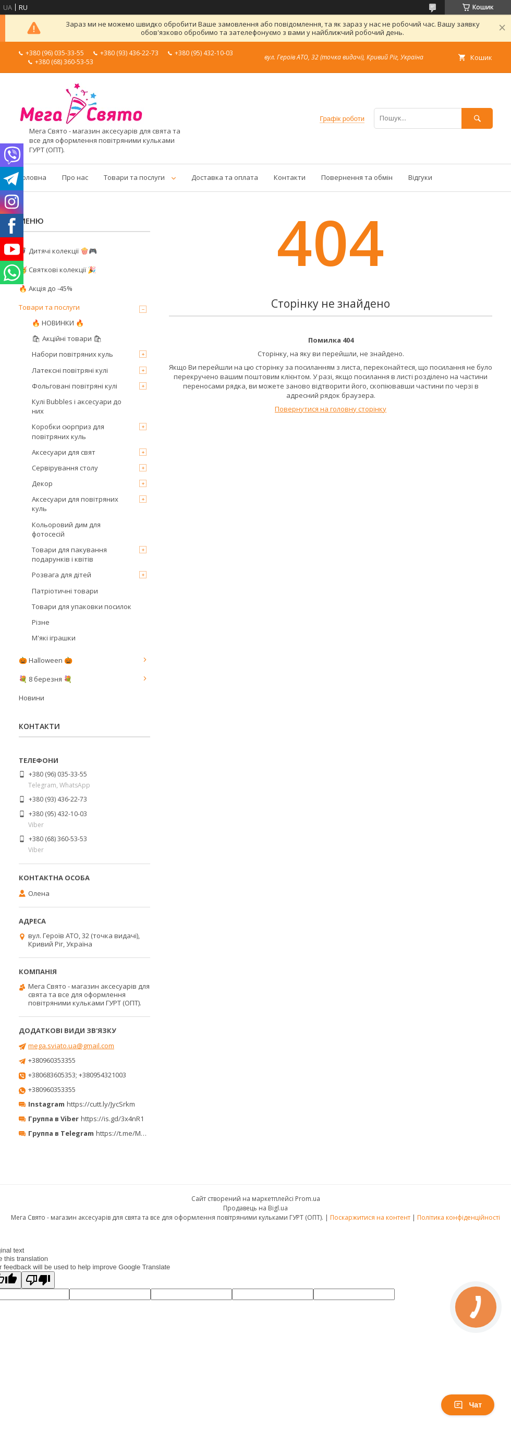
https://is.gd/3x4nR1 (112, 1118)
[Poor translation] (38, 1280)
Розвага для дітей (61, 574)
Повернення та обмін (357, 177)
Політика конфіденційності (458, 1217)
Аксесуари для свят (63, 452)
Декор (42, 483)
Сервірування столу (65, 467)
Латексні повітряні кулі (70, 370)
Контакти (290, 177)
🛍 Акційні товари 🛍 (67, 338)
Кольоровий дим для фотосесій (66, 529)
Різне (41, 622)
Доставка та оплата (224, 177)
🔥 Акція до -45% (45, 288)
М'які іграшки (54, 637)
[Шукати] (477, 118)
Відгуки (420, 177)
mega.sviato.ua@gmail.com (71, 1045)
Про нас (75, 177)
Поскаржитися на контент (370, 1217)
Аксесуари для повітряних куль (75, 503)
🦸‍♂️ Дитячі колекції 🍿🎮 (58, 251)
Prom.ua (307, 1198)
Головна (32, 177)
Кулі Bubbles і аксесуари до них (76, 406)
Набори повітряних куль (72, 354)
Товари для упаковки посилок (81, 606)
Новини (31, 697)
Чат (468, 1405)
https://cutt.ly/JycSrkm (101, 1104)
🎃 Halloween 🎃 (45, 660)
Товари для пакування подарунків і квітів (69, 554)
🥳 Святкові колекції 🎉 (57, 269)
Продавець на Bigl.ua (255, 1208)
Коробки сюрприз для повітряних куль (68, 431)
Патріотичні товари (65, 591)
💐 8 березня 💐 (45, 679)
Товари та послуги (134, 177)
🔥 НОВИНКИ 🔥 (58, 322)
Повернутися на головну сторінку (330, 409)
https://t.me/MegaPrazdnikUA (143, 1133)
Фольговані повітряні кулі (74, 386)
